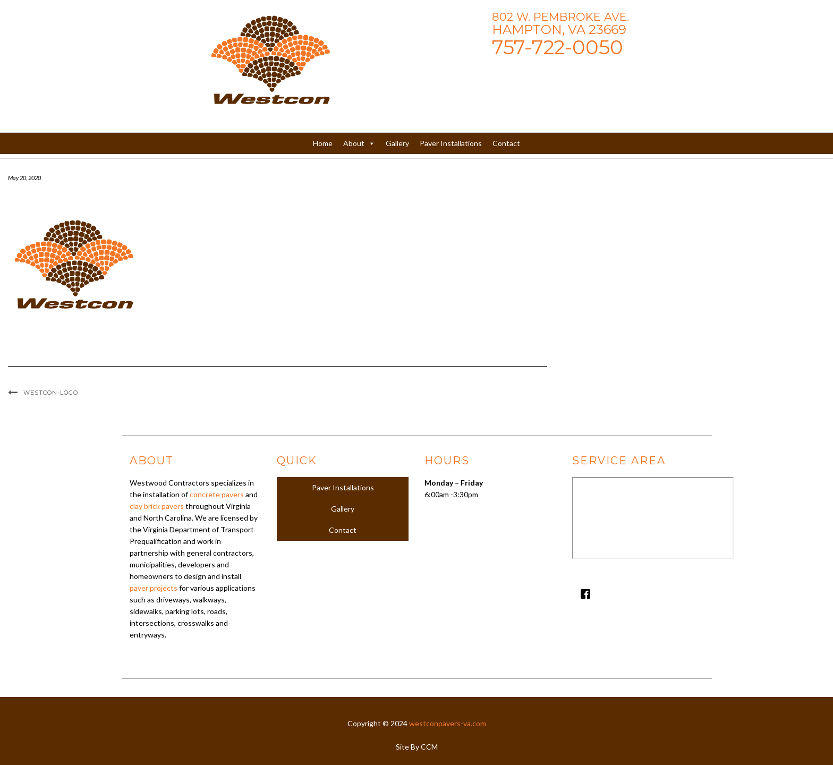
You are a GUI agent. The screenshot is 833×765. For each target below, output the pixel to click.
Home (323, 143)
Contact (506, 143)
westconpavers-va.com (447, 723)
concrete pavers (217, 494)
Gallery (397, 143)
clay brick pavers (157, 506)
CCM (429, 746)
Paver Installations (451, 143)
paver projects (153, 587)
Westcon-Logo (50, 392)
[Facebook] (638, 594)
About (359, 143)
